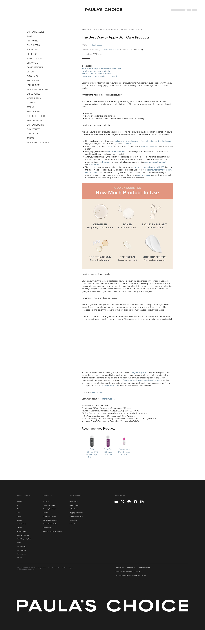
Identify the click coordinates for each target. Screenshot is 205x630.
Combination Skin (36, 67)
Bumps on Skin (34, 58)
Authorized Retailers (49, 505)
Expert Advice (89, 29)
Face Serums (33, 84)
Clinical (19, 516)
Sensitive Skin (34, 111)
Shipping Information (76, 512)
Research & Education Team (52, 531)
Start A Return (74, 505)
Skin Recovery (21, 554)
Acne (29, 36)
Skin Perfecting (21, 550)
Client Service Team (109, 385)
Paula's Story (47, 527)
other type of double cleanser (158, 141)
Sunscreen (32, 133)
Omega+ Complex (23, 535)
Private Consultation (76, 516)
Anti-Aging (32, 40)
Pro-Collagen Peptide (24, 539)
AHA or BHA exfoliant (116, 151)
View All (19, 557)
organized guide (139, 372)
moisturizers (94, 164)
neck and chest (143, 174)
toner (110, 146)
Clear (18, 512)
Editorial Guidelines (49, 516)
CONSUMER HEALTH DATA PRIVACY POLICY (128, 571)
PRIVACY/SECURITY (144, 568)
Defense (19, 520)
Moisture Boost (22, 531)
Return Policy (74, 509)
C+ (17, 505)
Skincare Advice (109, 29)
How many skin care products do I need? (99, 76)
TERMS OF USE (120, 568)
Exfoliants (32, 76)
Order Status (74, 501)
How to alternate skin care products (97, 73)
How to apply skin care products (96, 70)
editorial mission (108, 398)
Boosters (32, 53)
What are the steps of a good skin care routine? (102, 68)
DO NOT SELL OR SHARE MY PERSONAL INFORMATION (131, 575)
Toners (30, 138)
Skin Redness (33, 129)
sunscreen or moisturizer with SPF (149, 167)
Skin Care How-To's (131, 29)
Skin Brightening (36, 115)
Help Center (74, 520)
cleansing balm (136, 141)
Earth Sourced (21, 524)
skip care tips (97, 392)
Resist (19, 542)
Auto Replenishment (49, 509)
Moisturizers (34, 98)
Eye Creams (33, 80)
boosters (106, 161)
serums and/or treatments (155, 161)
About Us (46, 501)
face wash (130, 143)
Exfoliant (19, 527)
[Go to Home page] (103, 10)
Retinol (31, 107)
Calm (18, 509)
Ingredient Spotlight (38, 89)
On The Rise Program (50, 520)
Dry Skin (31, 71)
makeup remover (122, 141)
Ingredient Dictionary (39, 142)
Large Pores (33, 93)
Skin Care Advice (35, 31)
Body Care (32, 49)
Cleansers (32, 62)
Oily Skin (31, 102)
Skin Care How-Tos (36, 120)
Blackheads (33, 45)
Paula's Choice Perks (50, 524)
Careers (45, 512)
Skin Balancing (21, 546)
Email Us (72, 524)
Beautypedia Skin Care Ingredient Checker (141, 380)
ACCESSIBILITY (131, 568)
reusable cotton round (149, 146)
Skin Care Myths (35, 124)
